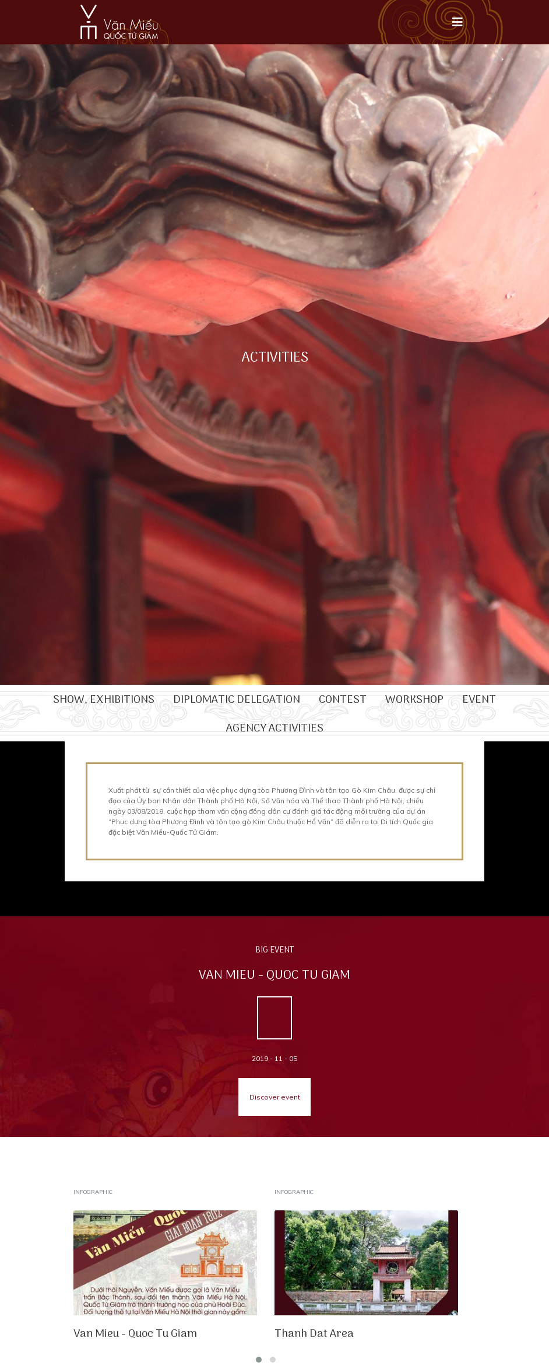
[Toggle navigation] (457, 22)
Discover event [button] (274, 1097)
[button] (259, 1360)
